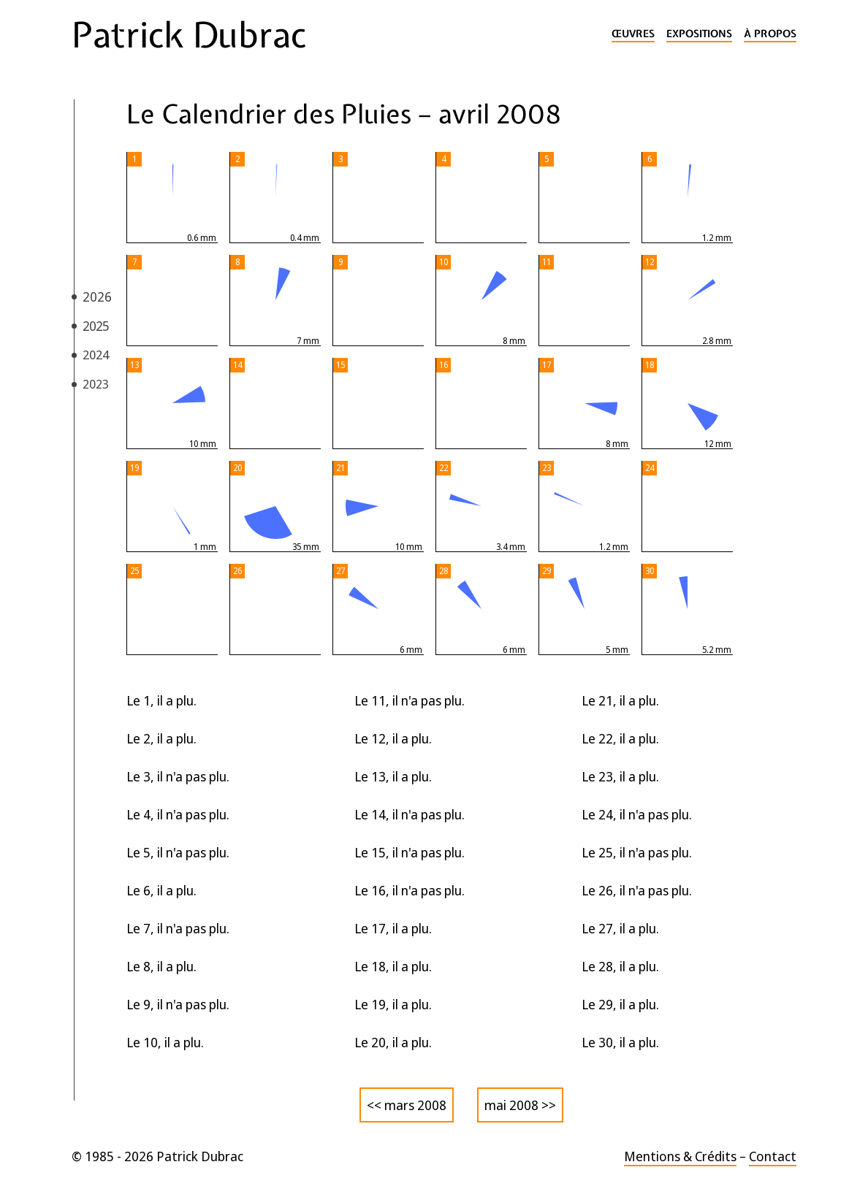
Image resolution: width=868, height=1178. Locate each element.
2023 (96, 383)
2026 (97, 296)
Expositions (699, 34)
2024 (96, 354)
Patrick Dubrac (189, 35)
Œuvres (633, 34)
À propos (770, 34)
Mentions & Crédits (680, 1156)
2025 (96, 325)
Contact (772, 1156)
